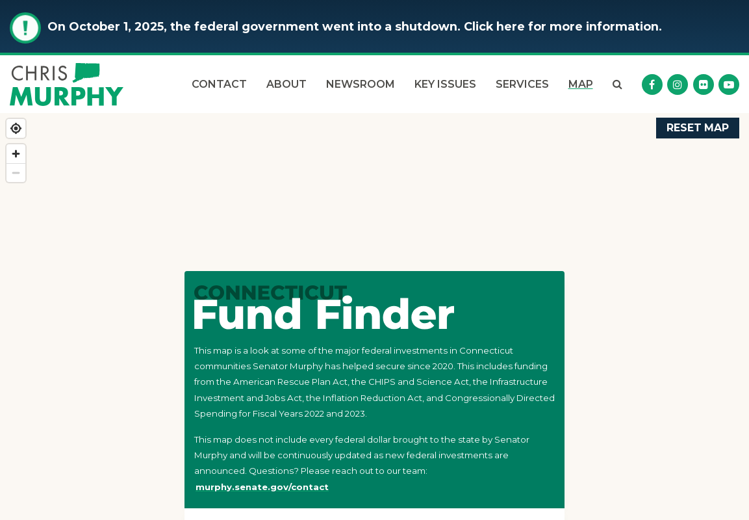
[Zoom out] (15, 172)
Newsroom (360, 84)
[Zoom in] (15, 153)
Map (580, 84)
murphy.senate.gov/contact (262, 487)
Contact (219, 84)
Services (522, 84)
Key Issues (445, 84)
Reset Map (697, 128)
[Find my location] (15, 128)
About (286, 84)
